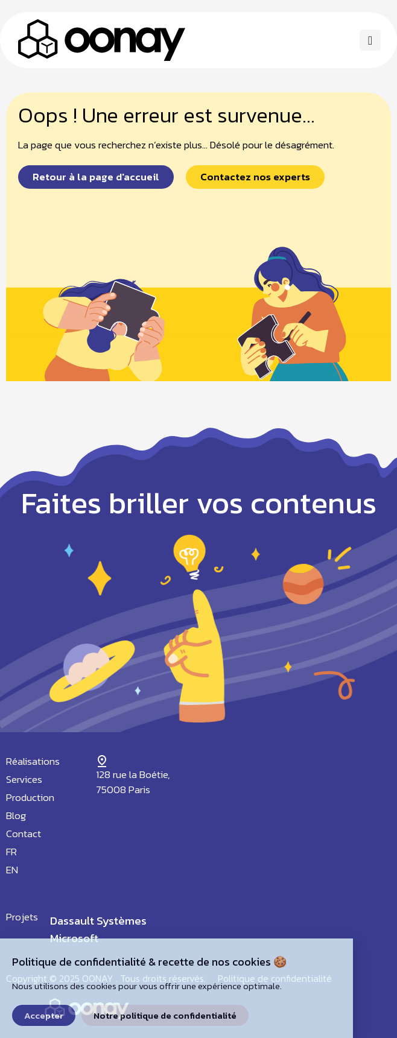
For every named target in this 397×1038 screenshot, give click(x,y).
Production (30, 797)
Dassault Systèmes (98, 920)
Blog (16, 815)
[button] (370, 40)
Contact (23, 834)
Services (24, 779)
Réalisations (33, 761)
